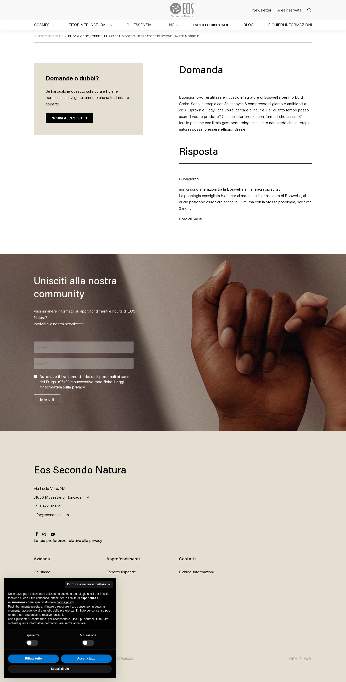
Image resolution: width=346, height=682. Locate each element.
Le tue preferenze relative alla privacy (68, 540)
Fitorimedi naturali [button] (89, 24)
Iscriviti (47, 399)
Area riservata (289, 9)
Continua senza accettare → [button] (88, 584)
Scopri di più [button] (60, 669)
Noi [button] (172, 24)
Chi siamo (42, 571)
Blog (248, 24)
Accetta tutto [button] (86, 658)
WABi (308, 658)
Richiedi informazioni (290, 24)
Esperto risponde (211, 24)
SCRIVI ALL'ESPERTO (69, 118)
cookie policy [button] (65, 602)
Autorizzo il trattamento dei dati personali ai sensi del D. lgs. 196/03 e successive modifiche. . (84, 381)
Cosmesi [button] (42, 24)
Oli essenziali (141, 24)
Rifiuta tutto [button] (33, 658)
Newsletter (261, 9)
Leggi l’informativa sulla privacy (81, 384)
